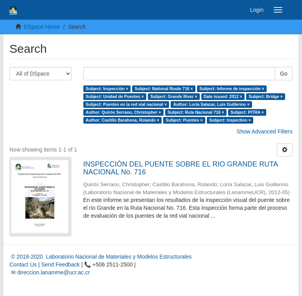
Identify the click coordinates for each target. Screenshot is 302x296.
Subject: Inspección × (107, 88)
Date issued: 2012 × (223, 96)
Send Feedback (60, 264)
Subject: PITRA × (247, 112)
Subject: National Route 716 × (164, 88)
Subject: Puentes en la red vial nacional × (126, 104)
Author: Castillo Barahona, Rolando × (122, 120)
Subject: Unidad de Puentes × (115, 96)
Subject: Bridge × (266, 96)
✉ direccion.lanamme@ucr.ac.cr (49, 272)
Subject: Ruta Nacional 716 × (196, 112)
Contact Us (23, 264)
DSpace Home (42, 27)
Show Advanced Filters (265, 131)
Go (283, 73)
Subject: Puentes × (184, 120)
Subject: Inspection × (230, 120)
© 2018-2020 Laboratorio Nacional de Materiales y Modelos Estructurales (100, 256)
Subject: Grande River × (173, 96)
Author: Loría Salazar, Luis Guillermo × (211, 104)
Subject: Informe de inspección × (231, 88)
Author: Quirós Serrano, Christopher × (123, 112)
